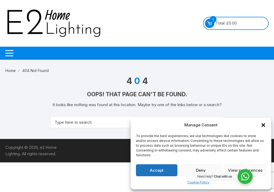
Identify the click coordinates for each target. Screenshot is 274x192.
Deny (201, 170)
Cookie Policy (198, 182)
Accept (156, 170)
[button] (263, 125)
